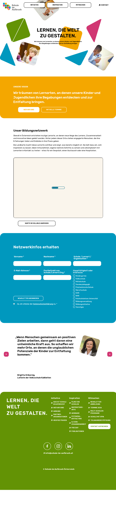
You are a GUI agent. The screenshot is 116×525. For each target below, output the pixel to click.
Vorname (19, 257)
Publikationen (77, 431)
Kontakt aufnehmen (99, 426)
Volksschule (80, 279)
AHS (77, 293)
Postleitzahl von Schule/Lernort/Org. (54, 272)
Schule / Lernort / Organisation (82, 258)
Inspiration (57, 5)
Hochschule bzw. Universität (87, 298)
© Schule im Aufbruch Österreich (58, 469)
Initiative (34, 5)
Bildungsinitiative (83, 304)
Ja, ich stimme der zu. (36, 304)
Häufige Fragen (60, 420)
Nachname (49, 257)
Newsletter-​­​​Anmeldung (96, 403)
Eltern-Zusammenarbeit (78, 423)
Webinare (75, 413)
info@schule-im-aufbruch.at (59, 453)
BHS (77, 296)
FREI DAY (74, 428)
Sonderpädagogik (83, 284)
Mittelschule (81, 281)
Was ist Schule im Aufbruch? (59, 403)
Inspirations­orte (77, 408)
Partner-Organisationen (60, 416)
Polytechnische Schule (84, 287)
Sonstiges (80, 307)
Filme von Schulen (75, 403)
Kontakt (105, 5)
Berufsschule (81, 290)
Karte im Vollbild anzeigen (36, 223)
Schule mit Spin (97, 417)
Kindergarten (81, 276)
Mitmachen (80, 5)
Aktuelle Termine (54, 110)
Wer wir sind (28, 110)
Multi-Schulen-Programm (97, 412)
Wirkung (56, 411)
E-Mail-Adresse (22, 271)
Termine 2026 (96, 408)
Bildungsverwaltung (84, 301)
